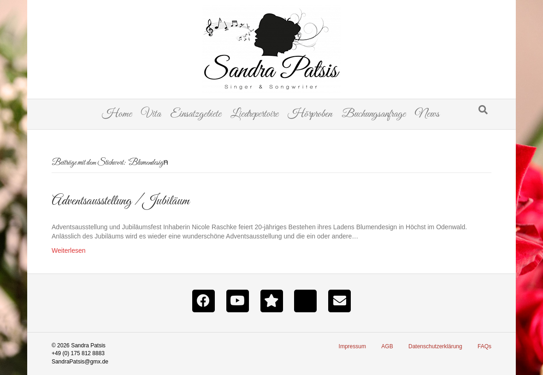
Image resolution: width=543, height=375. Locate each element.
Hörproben (310, 114)
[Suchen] (483, 109)
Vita (151, 114)
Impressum (352, 346)
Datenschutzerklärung (435, 346)
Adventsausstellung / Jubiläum (120, 201)
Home (117, 114)
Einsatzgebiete (195, 114)
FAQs (484, 346)
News (427, 114)
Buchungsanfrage (374, 114)
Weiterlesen (69, 250)
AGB (387, 346)
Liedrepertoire (254, 114)
